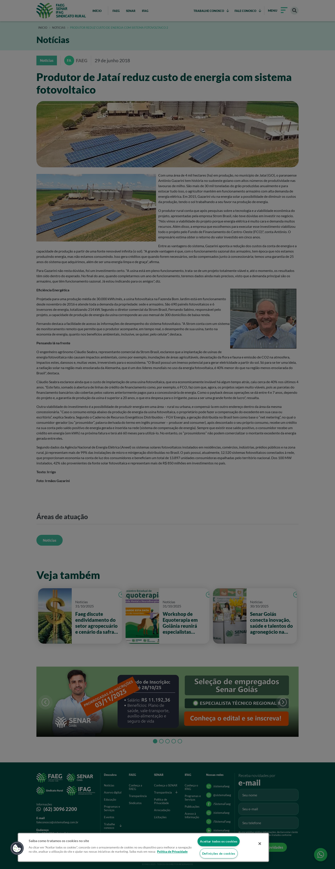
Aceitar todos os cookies (218, 841)
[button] (17, 848)
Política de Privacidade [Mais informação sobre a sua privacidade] (172, 852)
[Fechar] (260, 843)
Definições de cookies (218, 853)
